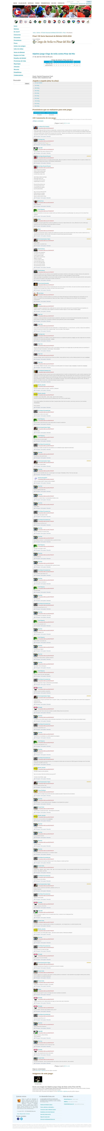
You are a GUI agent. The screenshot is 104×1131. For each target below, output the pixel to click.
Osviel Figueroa (41, 209)
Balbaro (39, 304)
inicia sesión (59, 1091)
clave (78, 1)
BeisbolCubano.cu (71, 1099)
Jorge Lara (40, 314)
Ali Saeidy (40, 687)
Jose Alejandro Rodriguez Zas (44, 370)
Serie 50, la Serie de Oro (45, 1114)
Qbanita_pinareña (41, 384)
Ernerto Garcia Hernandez (43, 283)
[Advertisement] (62, 28)
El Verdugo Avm (41, 139)
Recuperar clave (82, 3)
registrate (43, 1070)
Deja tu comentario (38, 121)
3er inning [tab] (36, 90)
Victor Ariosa (40, 293)
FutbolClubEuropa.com (74, 1104)
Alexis (39, 219)
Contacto (28, 1113)
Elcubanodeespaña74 (42, 477)
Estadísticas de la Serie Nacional (47, 1112)
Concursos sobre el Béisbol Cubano (48, 1109)
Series (38, 32)
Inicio (34, 32)
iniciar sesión (38, 1070)
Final (64, 32)
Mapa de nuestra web (44, 1116)
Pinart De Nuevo (41, 248)
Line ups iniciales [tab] (37, 83)
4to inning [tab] (36, 93)
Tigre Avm (40, 452)
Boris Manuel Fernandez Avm (44, 410)
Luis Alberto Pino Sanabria (43, 126)
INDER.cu (70, 1101)
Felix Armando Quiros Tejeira (44, 239)
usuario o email (70, 1)
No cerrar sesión (75, 3)
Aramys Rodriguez (42, 790)
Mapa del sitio (22, 1113)
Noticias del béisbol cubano (46, 1104)
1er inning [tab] (36, 85)
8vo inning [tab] (36, 103)
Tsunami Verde (41, 807)
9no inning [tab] (36, 106)
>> (69, 123)
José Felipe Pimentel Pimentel (44, 156)
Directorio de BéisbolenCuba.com (47, 1119)
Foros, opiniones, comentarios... (47, 1107)
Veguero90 (40, 147)
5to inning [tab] (36, 95)
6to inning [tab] (36, 98)
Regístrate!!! (88, 3)
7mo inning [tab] (36, 101)
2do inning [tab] (36, 88)
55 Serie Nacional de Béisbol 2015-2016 (51, 32)
